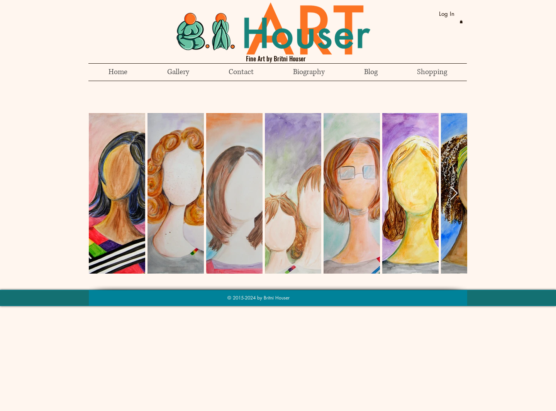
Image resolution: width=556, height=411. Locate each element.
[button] (461, 21)
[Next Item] (453, 193)
